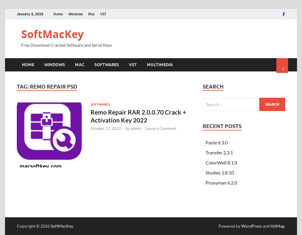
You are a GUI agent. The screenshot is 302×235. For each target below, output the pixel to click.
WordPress (251, 226)
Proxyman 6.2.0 (221, 182)
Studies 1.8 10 (220, 172)
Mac (91, 14)
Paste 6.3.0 (217, 142)
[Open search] (282, 65)
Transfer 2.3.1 (219, 152)
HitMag (277, 226)
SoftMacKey (52, 34)
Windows (75, 14)
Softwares (106, 64)
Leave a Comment (160, 128)
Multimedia (160, 64)
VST (103, 14)
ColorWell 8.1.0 (221, 162)
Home (58, 14)
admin (136, 128)
